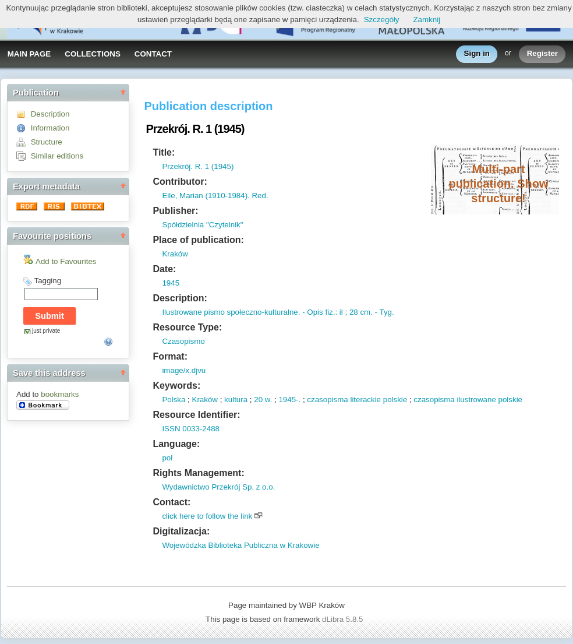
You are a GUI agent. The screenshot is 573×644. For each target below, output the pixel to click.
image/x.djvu (184, 370)
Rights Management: (198, 473)
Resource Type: (187, 327)
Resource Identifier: (196, 415)
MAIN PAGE (29, 54)
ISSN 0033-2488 (191, 428)
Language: (176, 444)
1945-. (289, 399)
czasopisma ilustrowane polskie (467, 399)
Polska (173, 399)
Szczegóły (381, 19)
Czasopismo (183, 341)
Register (542, 54)
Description (50, 114)
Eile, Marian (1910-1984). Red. (215, 195)
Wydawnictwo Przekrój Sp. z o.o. (218, 487)
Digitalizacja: (181, 531)
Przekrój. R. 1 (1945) (198, 166)
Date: (164, 269)
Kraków (175, 253)
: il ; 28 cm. (353, 312)
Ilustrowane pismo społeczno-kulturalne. (231, 312)
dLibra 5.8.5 (343, 619)
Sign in (477, 54)
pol (167, 457)
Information (50, 128)
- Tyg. (383, 312)
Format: (170, 356)
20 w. (263, 399)
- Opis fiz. (317, 312)
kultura (235, 399)
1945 (170, 283)
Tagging (47, 280)
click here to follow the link (207, 516)
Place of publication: (198, 240)
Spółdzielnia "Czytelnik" (202, 224)
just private (46, 331)
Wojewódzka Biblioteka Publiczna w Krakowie (240, 545)
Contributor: (180, 181)
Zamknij (426, 19)
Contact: (171, 502)
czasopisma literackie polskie (357, 399)
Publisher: (175, 211)
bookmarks (60, 394)
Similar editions (57, 156)
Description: (180, 298)
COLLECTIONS (93, 54)
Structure (46, 142)
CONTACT (153, 54)
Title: (164, 152)
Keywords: (176, 385)
